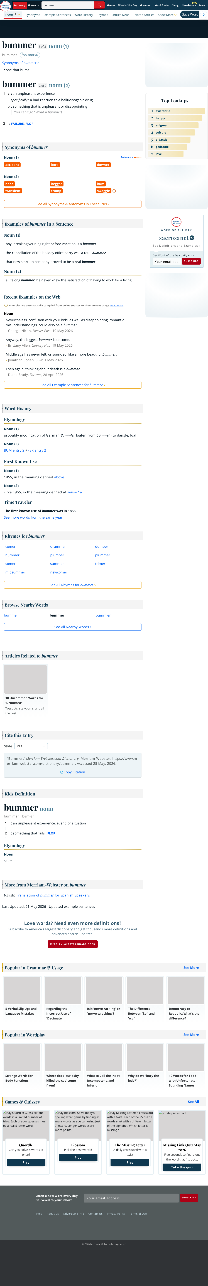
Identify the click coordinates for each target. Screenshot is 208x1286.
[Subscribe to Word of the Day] (166, 261)
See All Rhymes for (71, 585)
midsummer (15, 572)
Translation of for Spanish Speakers (53, 895)
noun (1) (59, 46)
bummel (11, 615)
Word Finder (162, 5)
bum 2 (14, 450)
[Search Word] (99, 5)
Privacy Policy (117, 1213)
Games (111, 5)
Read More (116, 305)
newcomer (58, 572)
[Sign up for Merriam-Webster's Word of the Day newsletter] (131, 1198)
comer (10, 546)
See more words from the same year (33, 517)
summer (57, 563)
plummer (102, 555)
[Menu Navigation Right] (203, 14)
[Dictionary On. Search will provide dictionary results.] (27, 5)
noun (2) (59, 85)
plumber (57, 555)
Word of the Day (127, 5)
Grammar (145, 5)
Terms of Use (138, 1213)
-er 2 (37, 450)
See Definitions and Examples (175, 246)
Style (8, 746)
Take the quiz (182, 1167)
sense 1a (74, 492)
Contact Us (96, 1213)
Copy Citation (72, 772)
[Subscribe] (189, 1198)
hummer (12, 555)
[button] (13, 14)
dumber (101, 546)
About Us (54, 1213)
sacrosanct (174, 237)
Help (40, 1213)
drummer (58, 546)
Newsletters (189, 5)
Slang (175, 5)
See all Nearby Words (71, 627)
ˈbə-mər (30, 55)
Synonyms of (20, 62)
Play (26, 1162)
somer (10, 563)
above (59, 477)
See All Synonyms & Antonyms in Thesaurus (71, 204)
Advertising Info (74, 1213)
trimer (100, 563)
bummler (103, 615)
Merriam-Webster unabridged (72, 944)
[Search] (73, 5)
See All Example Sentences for (72, 385)
